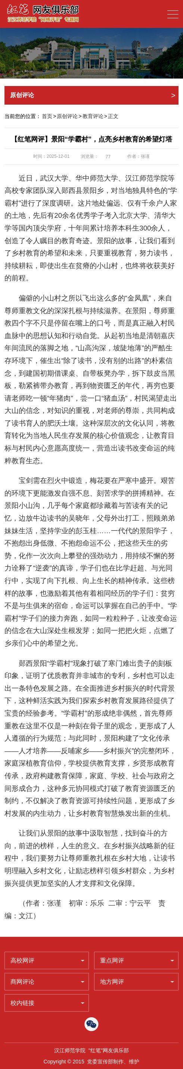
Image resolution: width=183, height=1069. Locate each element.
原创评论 (67, 116)
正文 (113, 116)
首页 (47, 116)
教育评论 (93, 116)
